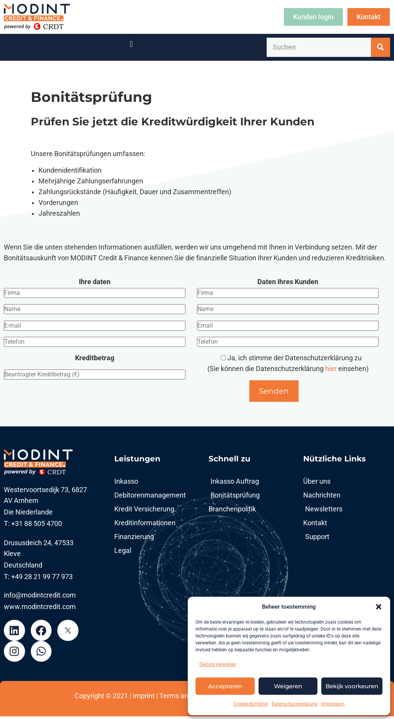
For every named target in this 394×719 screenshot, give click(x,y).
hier (331, 369)
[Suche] (380, 47)
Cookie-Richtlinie (251, 704)
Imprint (144, 698)
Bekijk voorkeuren (352, 686)
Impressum (333, 704)
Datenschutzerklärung (294, 704)
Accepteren (225, 686)
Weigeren (288, 686)
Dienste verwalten (217, 664)
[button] (378, 607)
